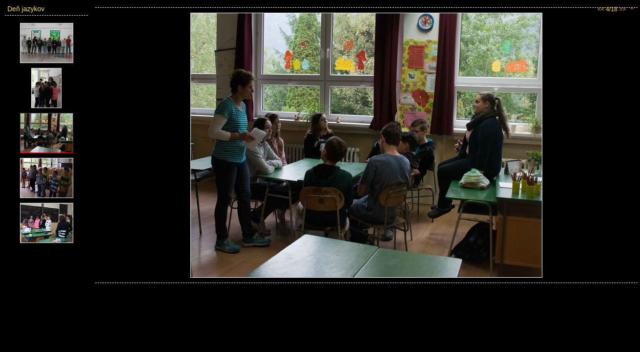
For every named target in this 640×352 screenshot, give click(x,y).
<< (601, 9)
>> (622, 9)
